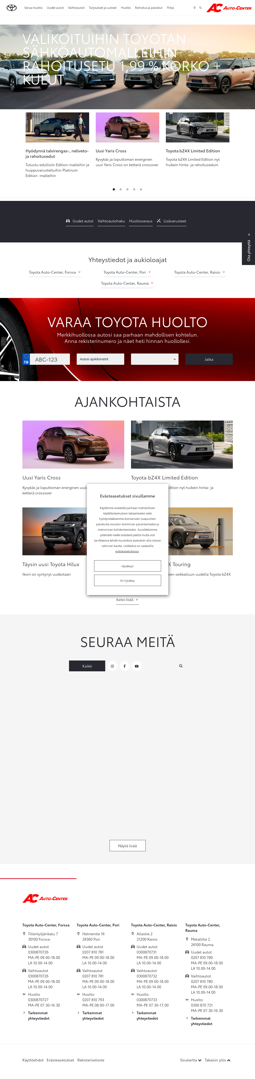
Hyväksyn (128, 566)
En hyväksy (127, 580)
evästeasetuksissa (127, 551)
